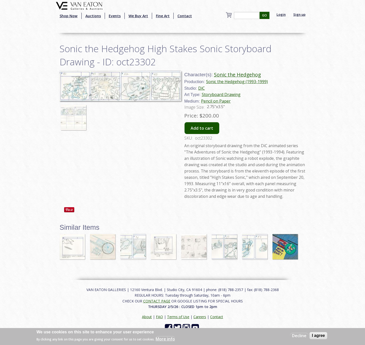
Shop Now (69, 15)
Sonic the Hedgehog (237, 74)
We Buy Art (138, 15)
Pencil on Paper (216, 101)
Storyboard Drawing (221, 94)
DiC (201, 88)
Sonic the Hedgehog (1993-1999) (237, 81)
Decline (299, 335)
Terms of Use (178, 316)
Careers (199, 316)
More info (165, 339)
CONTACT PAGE (156, 301)
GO (264, 15)
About (147, 316)
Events (115, 15)
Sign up (299, 14)
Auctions (93, 15)
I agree (318, 335)
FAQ (159, 316)
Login (281, 14)
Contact (184, 15)
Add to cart (202, 128)
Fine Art (163, 15)
